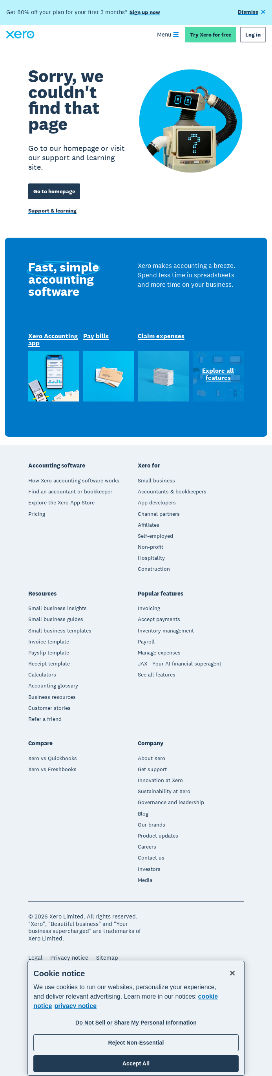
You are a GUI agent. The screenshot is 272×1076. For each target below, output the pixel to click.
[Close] (232, 973)
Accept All (136, 1063)
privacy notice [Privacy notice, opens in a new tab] (75, 1006)
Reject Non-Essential (136, 1042)
